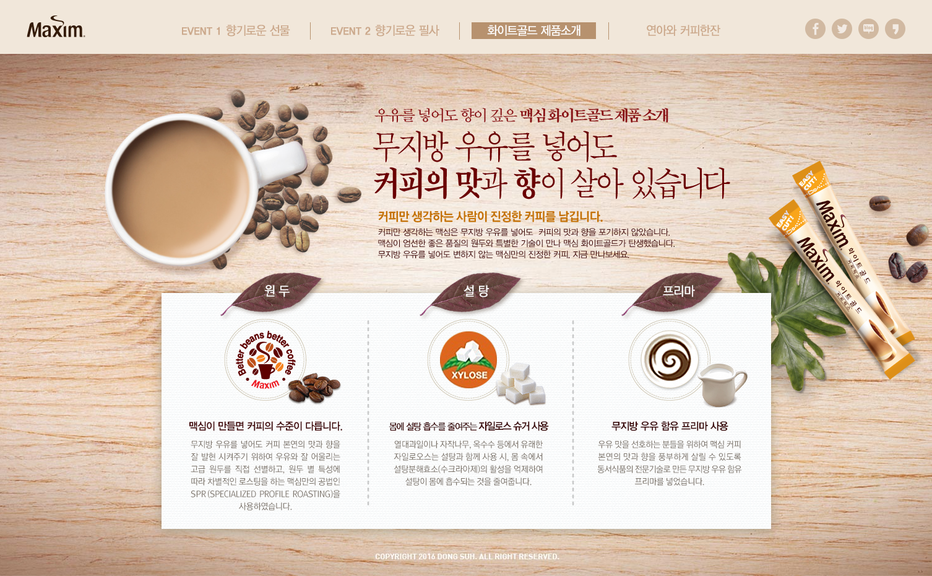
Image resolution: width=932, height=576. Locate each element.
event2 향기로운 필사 (384, 31)
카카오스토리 (895, 29)
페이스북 (815, 29)
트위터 (842, 29)
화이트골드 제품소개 (534, 31)
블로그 (868, 29)
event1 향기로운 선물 (235, 31)
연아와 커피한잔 (683, 31)
